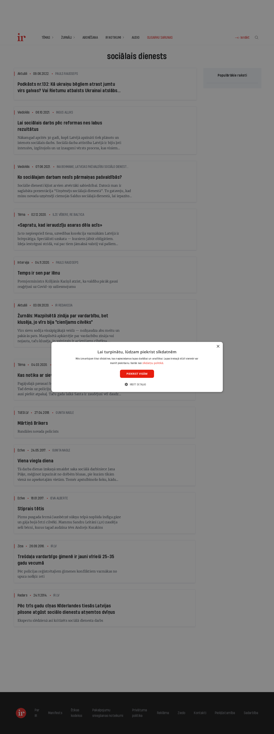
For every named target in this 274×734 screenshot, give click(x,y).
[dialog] (137, 367)
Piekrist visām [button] (136, 374)
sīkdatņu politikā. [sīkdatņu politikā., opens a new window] (153, 363)
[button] (137, 384)
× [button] (218, 346)
